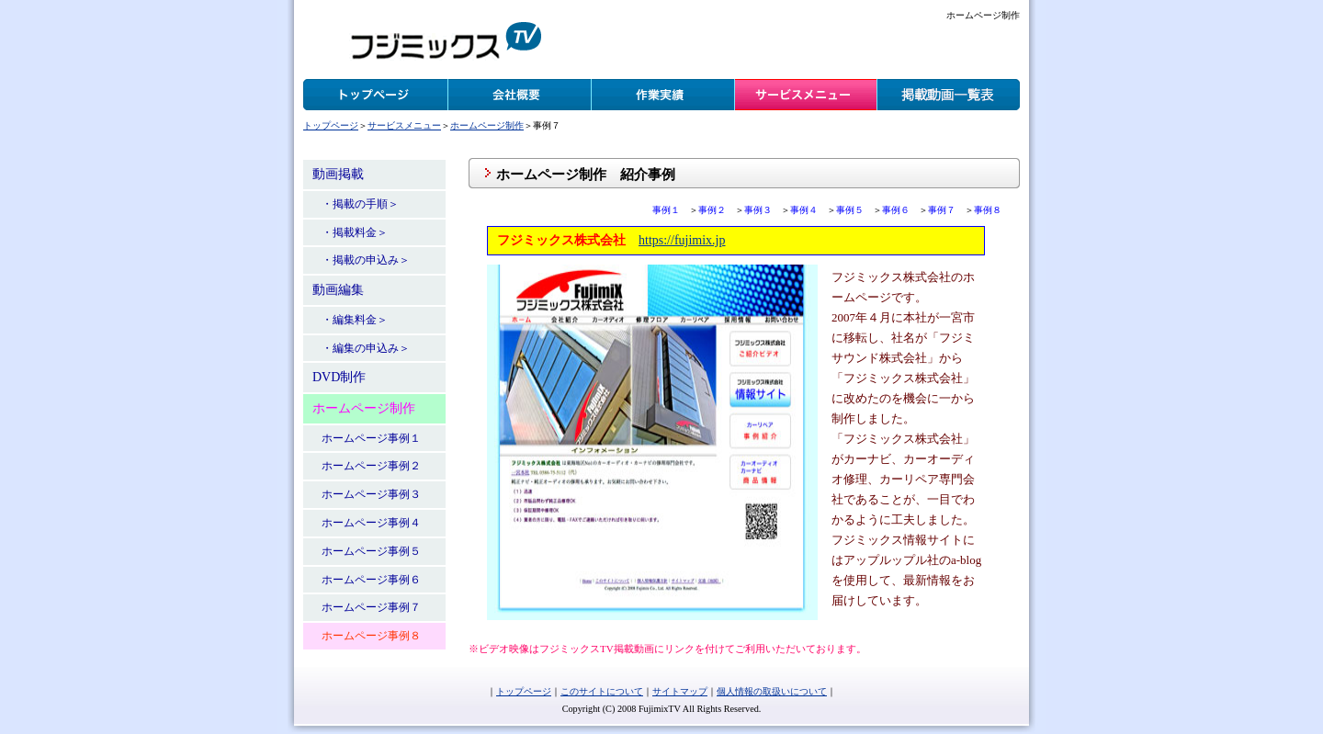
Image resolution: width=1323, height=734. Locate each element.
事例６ (896, 210)
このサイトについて (601, 691)
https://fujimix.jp (682, 240)
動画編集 (338, 290)
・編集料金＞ (355, 319)
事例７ (942, 210)
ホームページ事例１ (371, 438)
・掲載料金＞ (355, 232)
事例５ (850, 210)
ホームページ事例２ (371, 465)
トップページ (375, 94)
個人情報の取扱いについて (772, 691)
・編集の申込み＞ (366, 348)
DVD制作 (339, 377)
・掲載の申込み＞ (366, 260)
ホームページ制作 (487, 125)
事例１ (666, 210)
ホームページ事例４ (371, 522)
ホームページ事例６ (371, 579)
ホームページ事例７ (371, 607)
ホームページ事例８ (371, 635)
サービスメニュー (805, 94)
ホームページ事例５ (371, 551)
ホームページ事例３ (371, 494)
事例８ (987, 210)
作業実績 (662, 94)
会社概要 (519, 94)
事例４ (804, 210)
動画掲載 (338, 174)
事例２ (712, 210)
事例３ (758, 210)
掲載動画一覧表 (948, 94)
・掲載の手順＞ (360, 204)
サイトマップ (679, 691)
